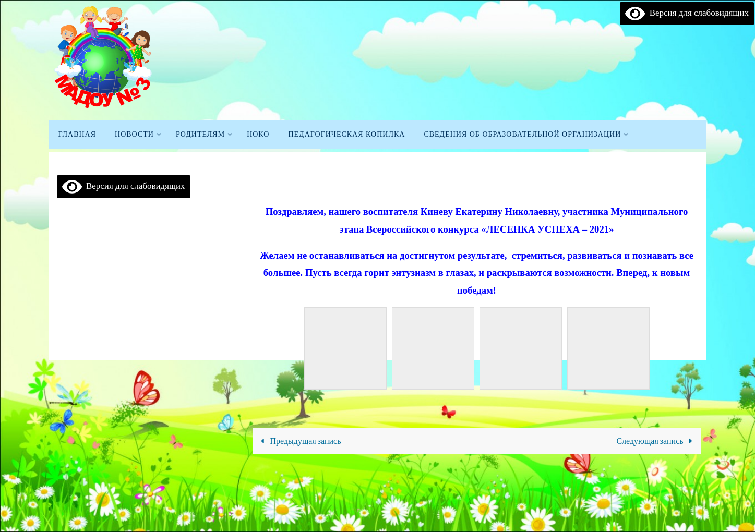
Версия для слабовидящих (687, 13)
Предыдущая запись (299, 441)
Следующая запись (656, 441)
